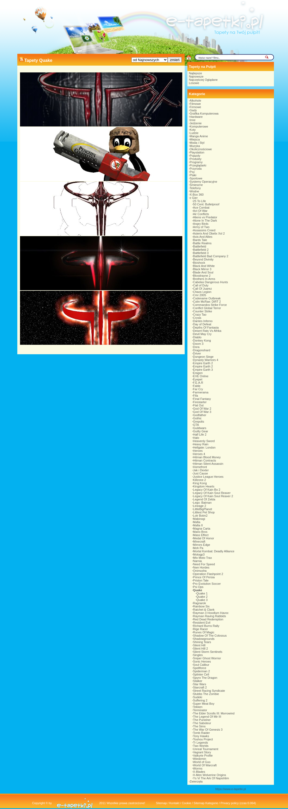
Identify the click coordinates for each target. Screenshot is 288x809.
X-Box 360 (197, 194)
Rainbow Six (201, 606)
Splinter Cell (201, 674)
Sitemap (161, 803)
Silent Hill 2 (200, 648)
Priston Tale (200, 580)
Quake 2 (202, 596)
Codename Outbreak (207, 298)
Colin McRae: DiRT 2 (207, 301)
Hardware (196, 116)
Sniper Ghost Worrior (207, 658)
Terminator (200, 710)
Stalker (197, 681)
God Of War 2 (202, 408)
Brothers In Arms (204, 278)
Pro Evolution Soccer (207, 583)
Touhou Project (203, 739)
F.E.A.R (198, 382)
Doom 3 (198, 343)
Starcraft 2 (200, 687)
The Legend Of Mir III (207, 716)
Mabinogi (199, 518)
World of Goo (202, 762)
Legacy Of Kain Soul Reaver (212, 492)
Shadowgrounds (204, 638)
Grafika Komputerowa (204, 113)
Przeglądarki (198, 165)
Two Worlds (200, 745)
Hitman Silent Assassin (208, 463)
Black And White (204, 266)
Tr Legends (200, 742)
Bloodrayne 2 (202, 275)
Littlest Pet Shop (204, 512)
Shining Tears (202, 642)
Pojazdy (195, 155)
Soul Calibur (201, 664)
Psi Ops (198, 587)
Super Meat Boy (203, 703)
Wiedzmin (199, 758)
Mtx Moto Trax (202, 557)
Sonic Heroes (202, 661)
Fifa (195, 395)
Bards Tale (200, 240)
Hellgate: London (204, 447)
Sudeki (197, 697)
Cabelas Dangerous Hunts (210, 282)
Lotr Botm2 (200, 515)
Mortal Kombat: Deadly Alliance (213, 551)
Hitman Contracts (204, 460)
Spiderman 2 (201, 671)
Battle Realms (202, 243)
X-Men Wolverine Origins (209, 775)
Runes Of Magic (203, 632)
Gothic (197, 418)
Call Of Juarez (202, 288)
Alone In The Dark (205, 220)
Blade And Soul (203, 272)
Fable (197, 385)
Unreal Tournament (205, 749)
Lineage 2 (199, 505)
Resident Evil (201, 622)
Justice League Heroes (208, 476)
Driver (197, 353)
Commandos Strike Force (210, 304)
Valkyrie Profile (203, 755)
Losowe (194, 83)
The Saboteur (202, 723)
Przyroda (196, 168)
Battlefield (199, 246)
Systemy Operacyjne (203, 181)
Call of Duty (200, 285)
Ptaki (193, 175)
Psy (192, 171)
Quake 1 (202, 593)
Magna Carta (201, 528)
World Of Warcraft (205, 765)
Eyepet (197, 379)
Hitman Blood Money (207, 457)
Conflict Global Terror (207, 308)
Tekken (198, 706)
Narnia (197, 561)
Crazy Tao (199, 314)
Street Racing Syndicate (209, 690)
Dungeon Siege (203, 356)
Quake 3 (202, 599)
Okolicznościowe (201, 149)
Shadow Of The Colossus (210, 635)
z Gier (194, 197)
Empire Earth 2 (203, 363)
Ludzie (194, 133)
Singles (198, 655)
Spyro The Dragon (205, 677)
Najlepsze (195, 73)
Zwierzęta (196, 781)
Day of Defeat (202, 324)
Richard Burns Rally (206, 625)
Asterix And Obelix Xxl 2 (209, 233)
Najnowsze (196, 76)
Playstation (197, 152)
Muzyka (195, 146)
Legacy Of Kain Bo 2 (206, 489)
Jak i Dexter (201, 470)
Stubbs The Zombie (206, 694)
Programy (196, 162)
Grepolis (198, 421)
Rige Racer (200, 629)
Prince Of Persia (204, 577)
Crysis (197, 317)
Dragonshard (201, 350)
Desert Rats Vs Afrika (207, 330)
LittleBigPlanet (202, 509)
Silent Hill (199, 645)
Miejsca (195, 139)
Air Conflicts (201, 214)
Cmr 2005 (199, 295)
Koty (193, 129)
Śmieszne (196, 184)
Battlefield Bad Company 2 (210, 256)
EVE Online (200, 376)
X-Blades (199, 771)
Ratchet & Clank (203, 609)
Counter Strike (202, 311)
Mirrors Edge (201, 544)
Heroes (198, 450)
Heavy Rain (200, 444)
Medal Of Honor (203, 538)
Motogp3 (199, 554)
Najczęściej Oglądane (203, 79)
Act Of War (200, 210)
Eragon (198, 373)
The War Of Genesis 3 (208, 729)
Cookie (186, 803)
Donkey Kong (202, 340)
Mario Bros (200, 531)
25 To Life (199, 201)
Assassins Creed (204, 230)
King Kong (200, 483)
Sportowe (196, 178)
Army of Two (201, 227)
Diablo (197, 337)
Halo (196, 437)
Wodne (194, 191)
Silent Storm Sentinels (207, 651)
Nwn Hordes (201, 567)
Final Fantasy (202, 398)
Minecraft (199, 541)
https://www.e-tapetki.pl (230, 789)
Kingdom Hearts (203, 486)
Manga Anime (199, 136)
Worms (198, 768)
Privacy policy (230, 803)
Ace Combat (201, 207)
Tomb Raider (201, 732)
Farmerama (200, 392)
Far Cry (198, 389)
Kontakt (174, 803)
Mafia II (198, 525)
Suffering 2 (200, 700)
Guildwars (199, 428)
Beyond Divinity (203, 259)
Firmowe (195, 107)
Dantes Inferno (203, 321)
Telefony (195, 188)
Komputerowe (199, 126)
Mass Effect (200, 535)
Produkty (195, 159)
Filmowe (195, 103)
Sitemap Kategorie (206, 803)
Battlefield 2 (200, 249)
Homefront (200, 467)
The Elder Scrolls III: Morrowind (213, 713)
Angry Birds (200, 223)
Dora (196, 347)
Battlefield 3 (200, 253)
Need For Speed (204, 564)
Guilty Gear (200, 431)
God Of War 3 (202, 411)
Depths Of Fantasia (206, 327)
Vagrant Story (202, 752)
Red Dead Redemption (208, 619)
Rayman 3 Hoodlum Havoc (211, 612)
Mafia (196, 522)
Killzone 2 (199, 480)
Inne (193, 120)
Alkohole (195, 100)
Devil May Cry (202, 334)
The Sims (199, 726)
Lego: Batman (202, 502)
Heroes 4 (199, 454)
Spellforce (199, 668)
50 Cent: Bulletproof (206, 204)
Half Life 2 (200, 434)
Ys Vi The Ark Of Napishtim (211, 778)
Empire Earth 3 (203, 369)
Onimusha (200, 570)
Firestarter (200, 402)
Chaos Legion (202, 291)
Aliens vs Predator (205, 217)
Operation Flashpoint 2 (208, 574)
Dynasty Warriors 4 (205, 360)
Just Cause (200, 473)
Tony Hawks (201, 736)
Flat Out (198, 405)
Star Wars (199, 684)
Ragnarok (199, 603)
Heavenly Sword (204, 441)
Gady (193, 110)
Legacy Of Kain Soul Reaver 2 (213, 496)
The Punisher (202, 719)
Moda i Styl (197, 142)
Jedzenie (196, 123)
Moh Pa (198, 548)
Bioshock (199, 262)
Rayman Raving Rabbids (209, 616)
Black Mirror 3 (202, 269)
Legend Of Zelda (204, 499)
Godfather (199, 415)
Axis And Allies (203, 236)
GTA (196, 424)
